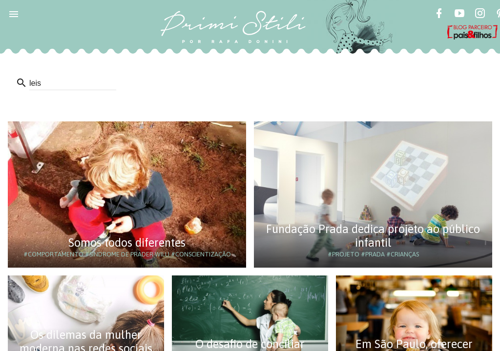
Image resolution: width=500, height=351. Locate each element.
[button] (13, 13)
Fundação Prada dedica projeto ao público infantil (373, 235)
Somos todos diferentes (127, 242)
